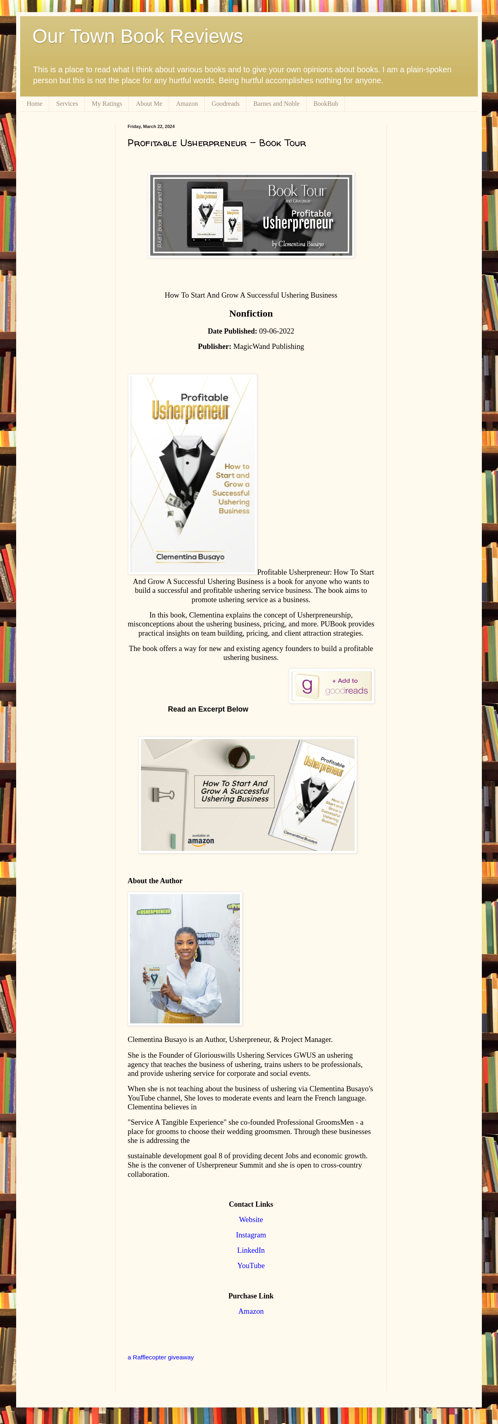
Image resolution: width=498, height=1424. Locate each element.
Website (251, 1219)
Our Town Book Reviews (137, 36)
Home (34, 103)
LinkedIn (251, 1250)
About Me (149, 103)
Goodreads (226, 103)
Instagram (251, 1235)
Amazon (187, 103)
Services (67, 103)
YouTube (251, 1265)
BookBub (325, 103)
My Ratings (107, 103)
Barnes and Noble (276, 103)
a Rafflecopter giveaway (161, 1357)
